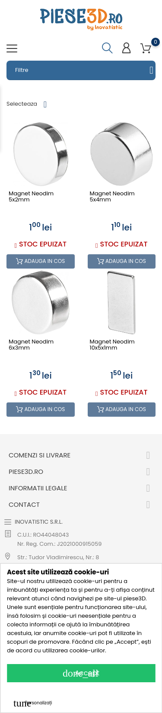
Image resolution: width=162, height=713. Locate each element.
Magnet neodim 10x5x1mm (112, 345)
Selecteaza (21, 104)
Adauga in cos (40, 261)
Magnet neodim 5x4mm (112, 197)
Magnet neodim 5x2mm (31, 197)
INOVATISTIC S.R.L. (39, 522)
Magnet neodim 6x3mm (31, 345)
